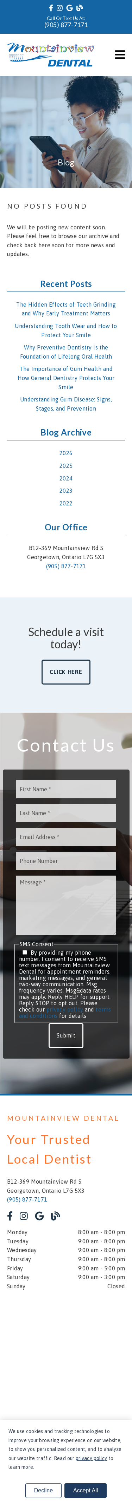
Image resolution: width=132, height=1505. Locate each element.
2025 (66, 466)
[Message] (66, 905)
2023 (66, 491)
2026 (66, 453)
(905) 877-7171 (66, 24)
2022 (66, 503)
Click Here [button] (66, 672)
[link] (51, 8)
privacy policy (64, 1009)
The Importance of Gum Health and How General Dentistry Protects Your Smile (66, 378)
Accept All (85, 1490)
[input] (66, 789)
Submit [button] (66, 1035)
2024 (66, 478)
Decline (43, 1490)
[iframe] (66, 1359)
